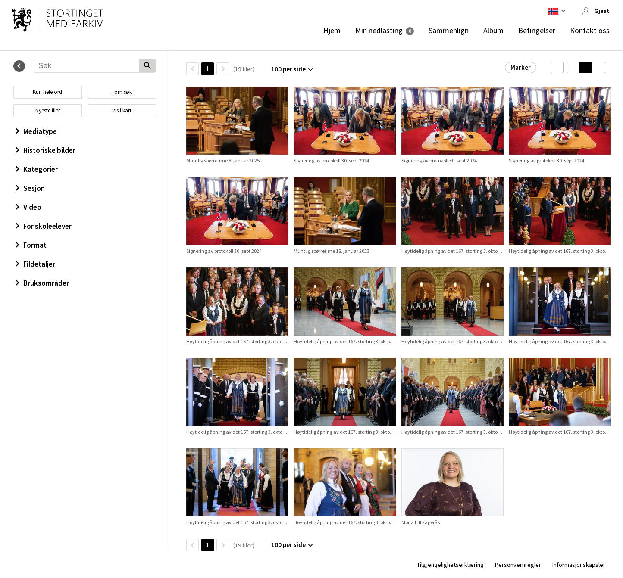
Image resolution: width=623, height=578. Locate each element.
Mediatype (36, 131)
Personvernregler (518, 565)
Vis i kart (121, 110)
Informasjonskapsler (578, 565)
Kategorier (37, 169)
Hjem (332, 30)
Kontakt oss (590, 30)
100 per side (288, 69)
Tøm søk (122, 92)
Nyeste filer (47, 110)
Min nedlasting (379, 30)
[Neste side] (222, 68)
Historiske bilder (45, 150)
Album (493, 30)
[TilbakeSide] (192, 68)
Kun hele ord (47, 92)
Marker (520, 67)
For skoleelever (44, 226)
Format (31, 245)
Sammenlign (449, 30)
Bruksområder (42, 283)
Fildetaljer (35, 264)
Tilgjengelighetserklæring (450, 565)
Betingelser (536, 30)
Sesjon (30, 188)
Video (28, 207)
